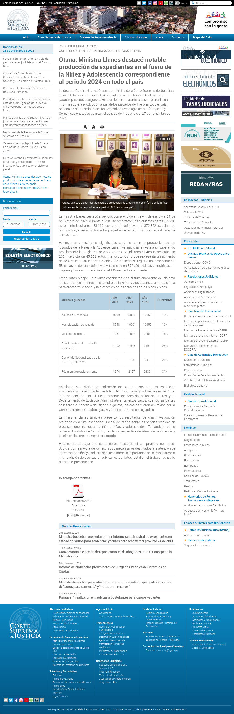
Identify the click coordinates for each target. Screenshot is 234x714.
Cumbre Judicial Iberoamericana (204, 380)
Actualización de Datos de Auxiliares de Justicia (206, 269)
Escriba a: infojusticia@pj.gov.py (162, 650)
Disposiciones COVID (197, 262)
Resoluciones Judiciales (203, 276)
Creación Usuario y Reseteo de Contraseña (203, 417)
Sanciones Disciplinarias (65, 623)
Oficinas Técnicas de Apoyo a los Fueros (208, 255)
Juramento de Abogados (65, 630)
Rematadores (192, 470)
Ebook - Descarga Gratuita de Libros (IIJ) (71, 649)
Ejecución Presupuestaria (112, 640)
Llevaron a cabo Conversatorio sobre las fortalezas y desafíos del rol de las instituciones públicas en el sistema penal (28, 163)
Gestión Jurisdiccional (202, 401)
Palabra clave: (11, 207)
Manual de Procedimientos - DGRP (205, 330)
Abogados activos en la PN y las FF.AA (204, 512)
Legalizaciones (60, 696)
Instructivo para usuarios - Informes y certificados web (207, 323)
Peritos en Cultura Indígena (201, 491)
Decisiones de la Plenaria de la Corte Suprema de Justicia (25, 134)
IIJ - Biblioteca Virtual (201, 248)
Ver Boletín (28, 266)
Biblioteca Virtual (200, 627)
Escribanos (191, 465)
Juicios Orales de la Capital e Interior (117, 616)
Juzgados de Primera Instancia (203, 227)
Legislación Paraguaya (198, 287)
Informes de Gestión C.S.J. (112, 654)
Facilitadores (192, 460)
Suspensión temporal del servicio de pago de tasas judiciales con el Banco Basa (26, 62)
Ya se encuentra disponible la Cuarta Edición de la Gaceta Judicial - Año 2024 (25, 147)
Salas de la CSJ (193, 212)
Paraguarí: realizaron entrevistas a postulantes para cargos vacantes (110, 597)
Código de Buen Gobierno (112, 633)
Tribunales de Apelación (199, 222)
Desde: (7, 219)
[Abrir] (71, 515)
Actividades (105, 613)
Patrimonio (104, 647)
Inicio (184, 3)
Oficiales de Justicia (196, 476)
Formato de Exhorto (63, 678)
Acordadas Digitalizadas (199, 292)
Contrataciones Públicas (111, 643)
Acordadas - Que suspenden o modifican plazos (202, 304)
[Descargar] (82, 515)
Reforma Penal (193, 370)
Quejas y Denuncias (63, 620)
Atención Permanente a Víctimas (69, 640)
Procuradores (192, 455)
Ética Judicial (59, 627)
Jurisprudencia (193, 281)
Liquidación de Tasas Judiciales (69, 689)
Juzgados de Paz (194, 232)
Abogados (190, 450)
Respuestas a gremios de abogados (71, 613)
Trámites (57, 692)
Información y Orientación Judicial (70, 616)
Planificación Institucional (204, 311)
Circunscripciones (136, 37)
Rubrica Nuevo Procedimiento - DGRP (207, 316)
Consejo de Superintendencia (98, 37)
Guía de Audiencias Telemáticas (208, 354)
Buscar (26, 231)
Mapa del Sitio (202, 37)
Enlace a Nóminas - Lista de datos (205, 434)
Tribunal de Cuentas (196, 217)
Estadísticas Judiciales (198, 365)
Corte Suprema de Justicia (54, 37)
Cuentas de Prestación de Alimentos (71, 664)
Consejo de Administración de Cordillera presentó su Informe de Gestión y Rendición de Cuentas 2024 (26, 77)
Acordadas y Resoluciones (200, 297)
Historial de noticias (26, 238)
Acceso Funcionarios (197, 535)
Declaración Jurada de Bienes (114, 636)
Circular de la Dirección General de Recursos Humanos (24, 90)
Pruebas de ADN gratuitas (66, 661)
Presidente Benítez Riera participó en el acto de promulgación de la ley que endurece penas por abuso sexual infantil (27, 104)
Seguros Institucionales (198, 545)
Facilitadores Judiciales (64, 657)
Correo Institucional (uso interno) (208, 530)
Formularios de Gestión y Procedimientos (200, 408)
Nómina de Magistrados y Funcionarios (112, 628)
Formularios (59, 685)
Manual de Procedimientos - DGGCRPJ (201, 347)
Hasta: (32, 219)
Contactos (178, 37)
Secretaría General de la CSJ (201, 207)
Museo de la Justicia (197, 360)
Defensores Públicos (197, 445)
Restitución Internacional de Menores (72, 682)
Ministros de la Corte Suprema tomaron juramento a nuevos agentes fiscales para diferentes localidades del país (27, 121)
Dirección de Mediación (65, 654)
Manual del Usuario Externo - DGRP (206, 340)
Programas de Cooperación (113, 650)
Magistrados (192, 440)
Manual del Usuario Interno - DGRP (205, 335)
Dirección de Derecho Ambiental (204, 375)
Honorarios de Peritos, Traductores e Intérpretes (203, 498)
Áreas (159, 37)
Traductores (191, 481)
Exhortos (57, 675)
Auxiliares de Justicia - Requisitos (205, 505)
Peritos (188, 486)
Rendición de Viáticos (201, 540)
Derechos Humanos (63, 644)
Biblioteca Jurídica (195, 385)
